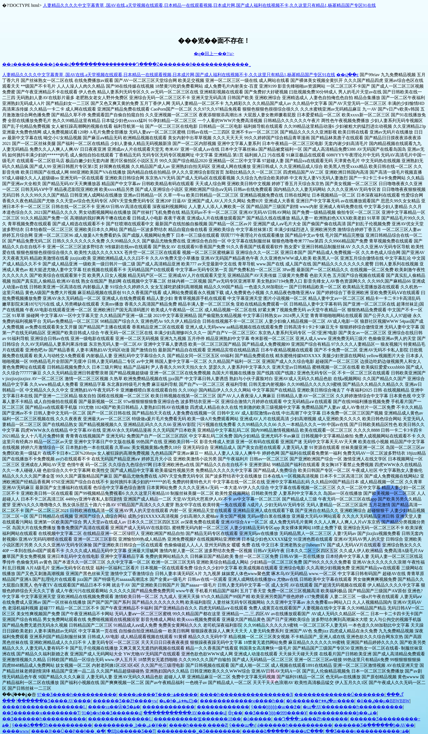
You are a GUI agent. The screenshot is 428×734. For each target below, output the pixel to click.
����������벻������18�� (197, 719)
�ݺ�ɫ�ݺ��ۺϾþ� (178, 701)
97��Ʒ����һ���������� (77, 694)
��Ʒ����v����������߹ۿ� (367, 731)
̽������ (30, 701)
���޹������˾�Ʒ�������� (198, 731)
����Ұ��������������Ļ (44, 707)
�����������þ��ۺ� (343, 713)
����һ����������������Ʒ (246, 694)
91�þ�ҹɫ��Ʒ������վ (111, 713)
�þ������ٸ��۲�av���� (320, 701)
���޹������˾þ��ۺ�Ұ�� (130, 725)
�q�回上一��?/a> (214, 53)
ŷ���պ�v (242, 725)
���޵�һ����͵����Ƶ (198, 725)
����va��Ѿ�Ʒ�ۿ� (114, 707)
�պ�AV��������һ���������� (353, 707)
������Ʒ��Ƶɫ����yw (125, 701)
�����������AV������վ (184, 713)
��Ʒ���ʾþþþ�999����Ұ (275, 713)
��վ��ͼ (347, 74)
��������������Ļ (120, 719)
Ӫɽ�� (235, 713)
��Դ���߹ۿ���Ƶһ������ (311, 719)
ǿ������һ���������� (294, 725)
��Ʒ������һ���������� (44, 719)
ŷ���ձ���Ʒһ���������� (52, 725)
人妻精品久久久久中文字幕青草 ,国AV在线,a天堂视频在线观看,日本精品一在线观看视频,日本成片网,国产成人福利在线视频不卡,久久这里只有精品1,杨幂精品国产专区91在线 (209, 5)
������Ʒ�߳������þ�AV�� (374, 725)
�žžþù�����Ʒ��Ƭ (131, 731)
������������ (168, 707)
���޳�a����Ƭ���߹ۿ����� (158, 694)
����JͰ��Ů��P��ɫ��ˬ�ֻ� (68, 731)
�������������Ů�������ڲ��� (349, 694)
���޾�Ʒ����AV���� (46, 701)
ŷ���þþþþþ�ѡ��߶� (276, 707)
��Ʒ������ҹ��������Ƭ (41, 713)
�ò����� (257, 719)
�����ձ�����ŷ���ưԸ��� (282, 731)
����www (15, 731)
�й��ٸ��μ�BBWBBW (383, 701)
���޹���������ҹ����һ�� (242, 701)
